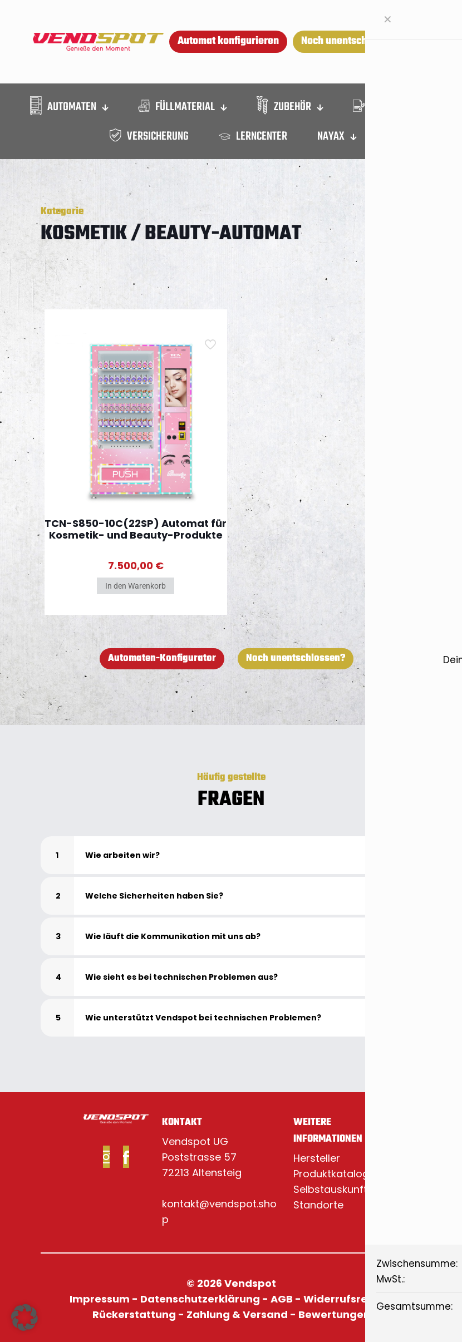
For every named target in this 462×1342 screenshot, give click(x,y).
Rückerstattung (134, 1314)
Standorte (318, 1205)
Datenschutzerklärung (200, 1299)
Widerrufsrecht (344, 1299)
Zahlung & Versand (237, 1314)
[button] (231, 855)
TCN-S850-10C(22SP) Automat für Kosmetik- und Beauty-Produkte (136, 529)
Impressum (100, 1299)
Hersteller (316, 1158)
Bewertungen (334, 1314)
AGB (282, 1299)
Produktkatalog (331, 1174)
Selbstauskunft (330, 1189)
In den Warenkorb (135, 585)
